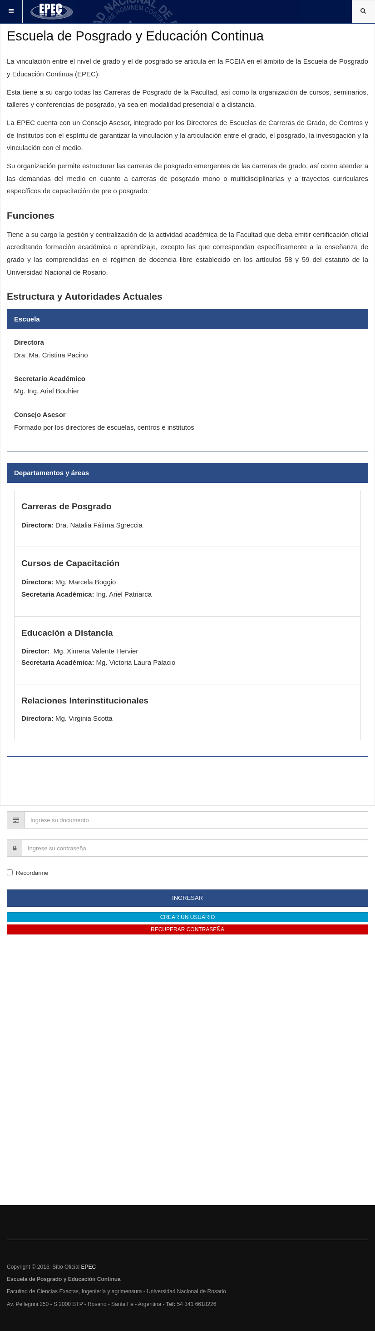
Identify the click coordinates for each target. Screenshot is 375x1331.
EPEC (88, 1267)
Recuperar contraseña (187, 929)
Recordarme (28, 872)
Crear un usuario (187, 917)
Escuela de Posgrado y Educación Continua (135, 36)
